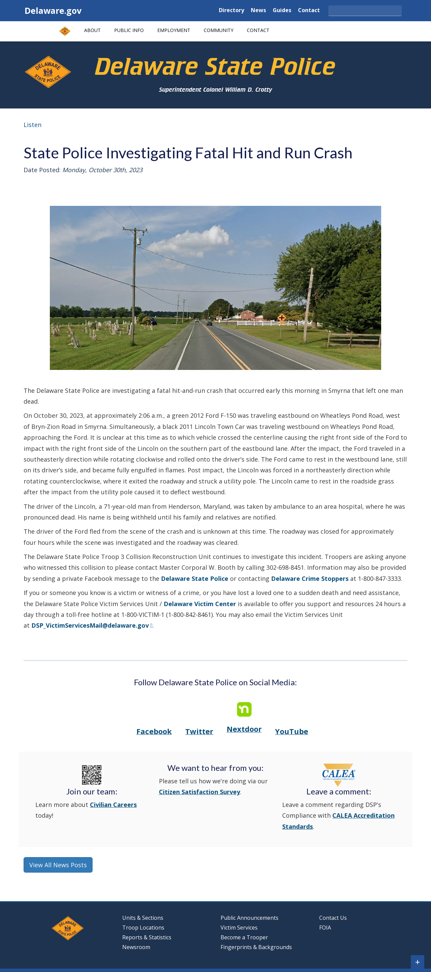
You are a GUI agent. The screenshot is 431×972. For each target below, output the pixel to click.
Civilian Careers (113, 805)
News (258, 10)
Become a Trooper (244, 937)
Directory (231, 10)
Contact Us (333, 917)
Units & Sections (143, 917)
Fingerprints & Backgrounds (256, 947)
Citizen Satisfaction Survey (199, 792)
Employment (173, 30)
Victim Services (239, 927)
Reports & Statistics (146, 937)
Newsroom (136, 947)
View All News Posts (58, 865)
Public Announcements (249, 917)
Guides (282, 10)
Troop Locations (144, 927)
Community (218, 30)
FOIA (325, 927)
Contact (309, 10)
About (92, 30)
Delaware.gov (53, 10)
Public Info (129, 30)
